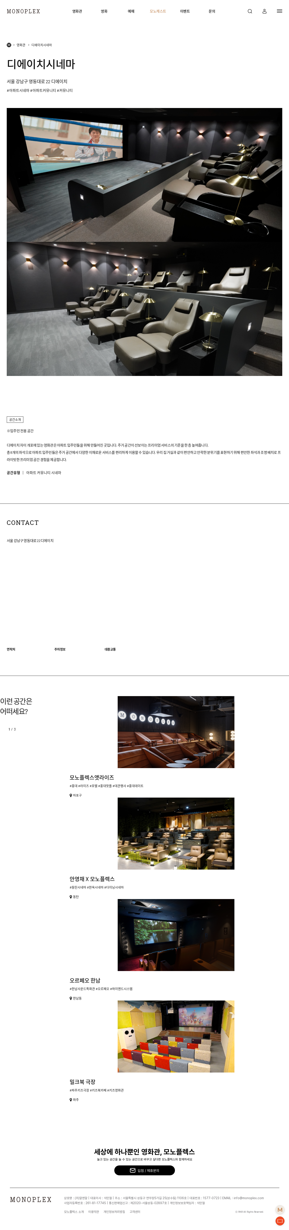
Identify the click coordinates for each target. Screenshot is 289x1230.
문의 (212, 11)
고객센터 (135, 1212)
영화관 (77, 11)
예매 (131, 11)
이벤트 (185, 11)
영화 (104, 11)
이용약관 (93, 1212)
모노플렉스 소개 (74, 1212)
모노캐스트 (158, 11)
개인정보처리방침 (114, 1212)
